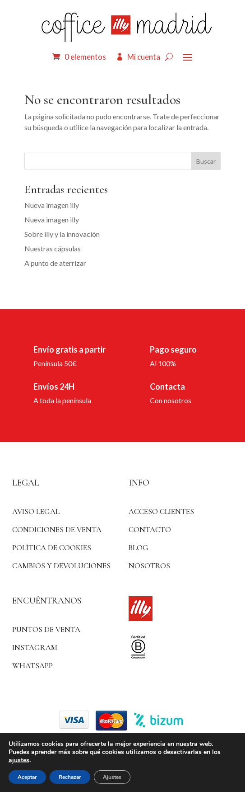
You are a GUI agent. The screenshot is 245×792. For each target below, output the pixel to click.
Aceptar (27, 777)
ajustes (19, 760)
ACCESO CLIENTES (161, 511)
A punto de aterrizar (55, 263)
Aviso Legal (36, 511)
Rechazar (70, 777)
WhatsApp (32, 665)
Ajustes (112, 777)
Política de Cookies (51, 547)
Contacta (167, 386)
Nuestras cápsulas (52, 248)
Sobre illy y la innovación (62, 234)
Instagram (34, 647)
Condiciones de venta (57, 529)
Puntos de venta (46, 629)
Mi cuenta (143, 56)
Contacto (150, 529)
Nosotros (149, 565)
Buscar (206, 161)
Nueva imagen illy (51, 205)
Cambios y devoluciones (61, 565)
